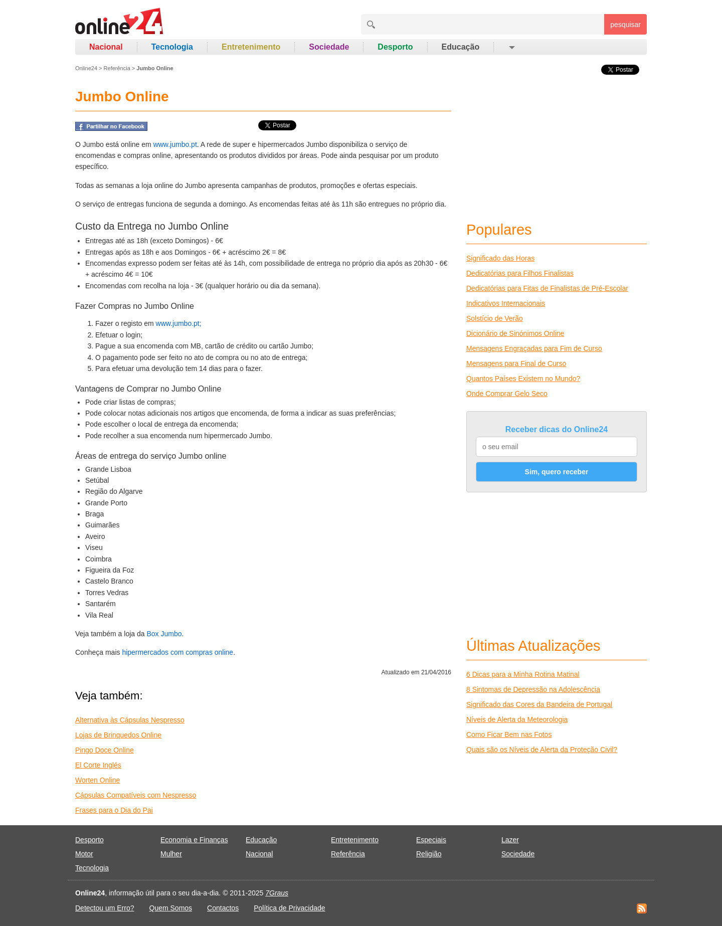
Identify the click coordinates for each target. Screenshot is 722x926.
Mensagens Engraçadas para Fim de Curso (534, 348)
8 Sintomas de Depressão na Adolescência (533, 689)
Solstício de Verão (494, 318)
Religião (429, 854)
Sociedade (329, 47)
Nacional (106, 47)
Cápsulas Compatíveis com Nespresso (135, 795)
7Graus (276, 893)
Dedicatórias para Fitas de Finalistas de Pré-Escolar (547, 288)
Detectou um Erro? (104, 908)
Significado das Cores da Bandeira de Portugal (539, 704)
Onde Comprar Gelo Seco (507, 394)
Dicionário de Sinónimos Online (515, 333)
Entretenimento (251, 47)
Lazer (510, 840)
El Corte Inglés (98, 765)
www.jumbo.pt (175, 144)
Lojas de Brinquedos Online (118, 735)
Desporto (395, 47)
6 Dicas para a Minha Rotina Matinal (523, 674)
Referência (117, 68)
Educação (461, 47)
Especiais (431, 840)
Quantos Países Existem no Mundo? (523, 379)
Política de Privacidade (289, 908)
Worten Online (97, 780)
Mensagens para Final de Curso (516, 363)
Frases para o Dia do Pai (114, 810)
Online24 (86, 68)
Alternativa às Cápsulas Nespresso (130, 720)
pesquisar (625, 25)
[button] (511, 47)
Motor (84, 854)
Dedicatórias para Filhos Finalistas (520, 273)
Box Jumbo (164, 634)
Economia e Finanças (194, 840)
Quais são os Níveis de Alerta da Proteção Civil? (541, 750)
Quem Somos (171, 908)
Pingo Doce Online (104, 750)
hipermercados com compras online (177, 652)
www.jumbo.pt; (179, 323)
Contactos (223, 908)
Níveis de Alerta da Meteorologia (517, 719)
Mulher (171, 854)
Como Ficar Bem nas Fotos (509, 734)
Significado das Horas (500, 258)
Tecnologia (172, 47)
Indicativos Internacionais (505, 303)
